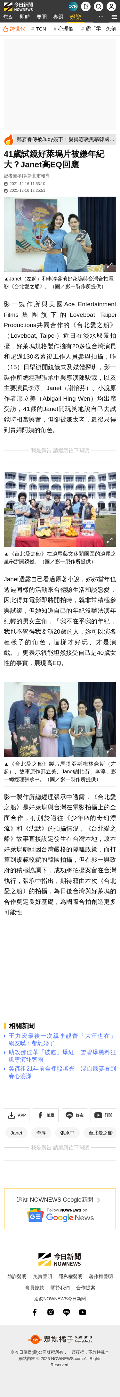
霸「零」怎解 (101, 28)
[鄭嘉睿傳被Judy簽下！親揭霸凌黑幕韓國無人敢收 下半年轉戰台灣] (65, 139)
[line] (66, 1312)
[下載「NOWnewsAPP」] (16, 1115)
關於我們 (60, 1287)
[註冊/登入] (111, 6)
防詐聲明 (17, 1276)
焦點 (8, 17)
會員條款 (34, 1287)
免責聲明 (42, 1276)
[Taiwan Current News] (73, 6)
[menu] (114, 16)
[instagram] (50, 1312)
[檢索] (98, 6)
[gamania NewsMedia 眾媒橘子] (60, 1339)
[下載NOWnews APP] (86, 6)
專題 (58, 17)
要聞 (41, 17)
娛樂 (75, 17)
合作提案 (85, 1287)
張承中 (67, 1132)
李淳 (41, 1132)
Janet (16, 1132)
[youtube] (82, 1312)
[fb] (34, 1312)
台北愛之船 (101, 1132)
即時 (25, 17)
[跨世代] (14, 28)
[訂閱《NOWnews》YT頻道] (103, 1115)
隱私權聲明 (71, 1276)
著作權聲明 (101, 1276)
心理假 (66, 28)
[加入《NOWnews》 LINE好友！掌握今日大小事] (74, 1115)
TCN (41, 28)
